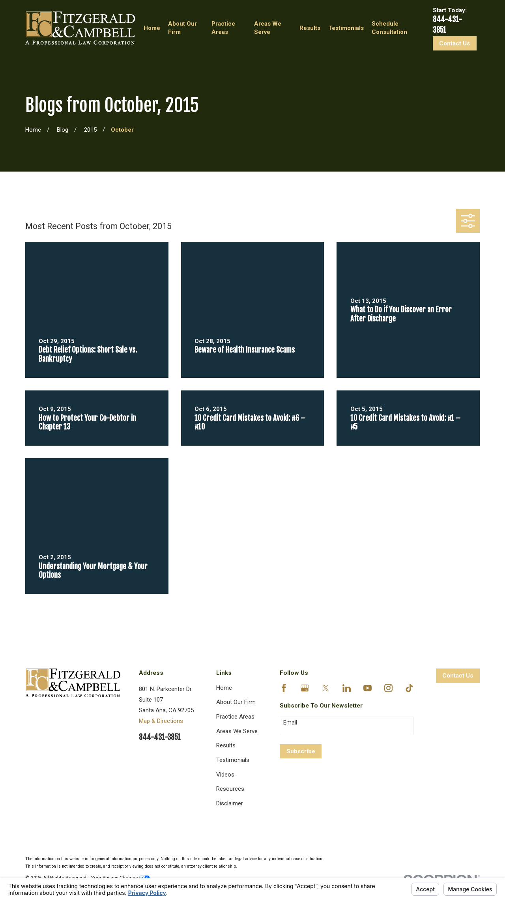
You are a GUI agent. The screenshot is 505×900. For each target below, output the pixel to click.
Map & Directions (161, 720)
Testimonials (232, 760)
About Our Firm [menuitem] (182, 27)
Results (226, 745)
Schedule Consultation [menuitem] (389, 27)
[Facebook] (284, 688)
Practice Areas (235, 716)
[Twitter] (326, 688)
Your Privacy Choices (120, 878)
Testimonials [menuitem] (346, 28)
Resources (230, 788)
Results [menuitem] (309, 28)
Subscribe (300, 751)
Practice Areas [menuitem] (223, 27)
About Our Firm (236, 702)
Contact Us (454, 43)
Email (290, 722)
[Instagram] (388, 688)
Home (224, 687)
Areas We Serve (237, 731)
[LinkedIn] (346, 688)
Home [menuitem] (152, 28)
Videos (225, 774)
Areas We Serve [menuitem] (267, 27)
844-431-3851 (160, 737)
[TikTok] (409, 688)
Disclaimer (229, 803)
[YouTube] (367, 688)
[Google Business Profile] (305, 688)
